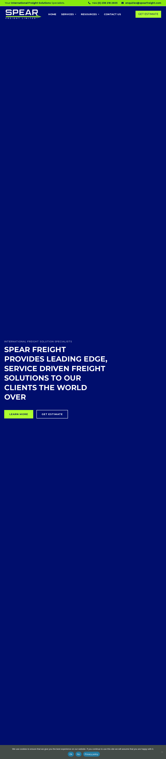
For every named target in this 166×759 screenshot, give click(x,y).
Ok (70, 754)
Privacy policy (91, 754)
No (78, 754)
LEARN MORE (18, 414)
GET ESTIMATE (52, 414)
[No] (162, 752)
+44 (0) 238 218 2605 (105, 2)
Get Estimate (148, 14)
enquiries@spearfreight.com (143, 2)
